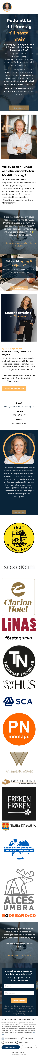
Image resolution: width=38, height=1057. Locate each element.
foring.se (30, 407)
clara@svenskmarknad (14, 407)
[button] (19, 1052)
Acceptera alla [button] (10, 1047)
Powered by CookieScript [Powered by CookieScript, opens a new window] (19, 1055)
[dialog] (19, 1036)
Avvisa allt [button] (29, 1047)
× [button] (35, 1018)
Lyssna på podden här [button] (14, 389)
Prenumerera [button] (19, 1001)
